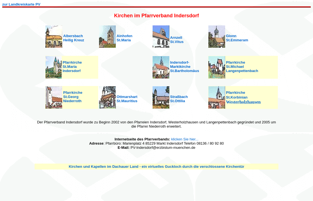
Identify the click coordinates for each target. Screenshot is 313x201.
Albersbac (72, 36)
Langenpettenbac (241, 71)
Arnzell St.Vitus (177, 39)
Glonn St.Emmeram (237, 38)
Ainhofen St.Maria (124, 38)
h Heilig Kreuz (73, 38)
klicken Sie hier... (185, 139)
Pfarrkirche (235, 62)
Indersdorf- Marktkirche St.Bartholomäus (184, 66)
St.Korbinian (236, 97)
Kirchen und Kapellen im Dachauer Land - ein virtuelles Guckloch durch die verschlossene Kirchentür (156, 166)
